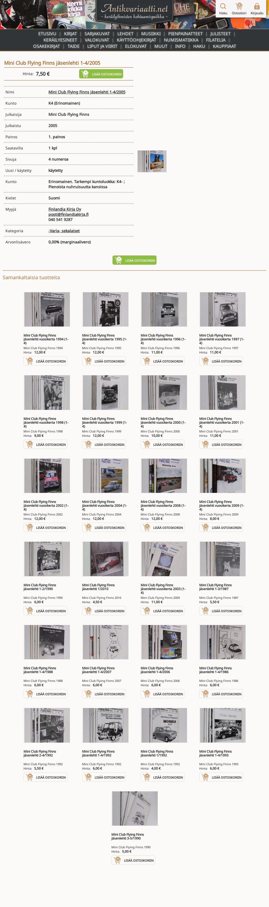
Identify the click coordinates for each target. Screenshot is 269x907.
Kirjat (70, 34)
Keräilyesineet (60, 40)
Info (180, 46)
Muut (160, 46)
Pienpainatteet (185, 34)
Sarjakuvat (97, 34)
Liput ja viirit (102, 46)
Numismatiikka (181, 40)
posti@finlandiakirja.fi (68, 214)
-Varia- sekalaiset (64, 230)
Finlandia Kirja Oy (64, 209)
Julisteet (220, 34)
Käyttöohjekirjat (136, 40)
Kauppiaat (224, 46)
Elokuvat (136, 46)
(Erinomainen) (67, 103)
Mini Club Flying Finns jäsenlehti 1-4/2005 (86, 92)
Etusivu (47, 34)
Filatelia (215, 40)
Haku (199, 46)
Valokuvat (97, 40)
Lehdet (125, 34)
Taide (74, 46)
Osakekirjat (46, 46)
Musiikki (151, 34)
